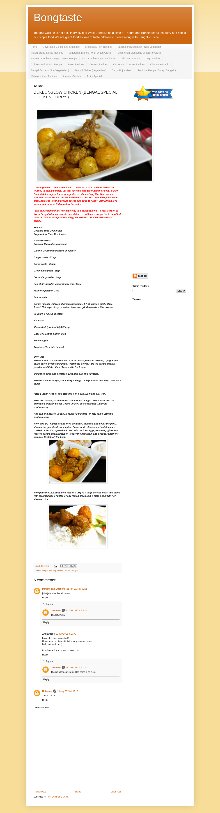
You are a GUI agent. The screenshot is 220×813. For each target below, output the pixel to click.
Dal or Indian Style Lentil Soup (99, 58)
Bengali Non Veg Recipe (52, 570)
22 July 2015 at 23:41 (66, 634)
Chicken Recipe (71, 570)
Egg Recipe (153, 58)
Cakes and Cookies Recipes (129, 64)
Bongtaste (58, 17)
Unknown (56, 610)
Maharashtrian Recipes (44, 76)
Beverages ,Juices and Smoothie (61, 46)
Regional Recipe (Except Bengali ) (157, 70)
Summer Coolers (71, 76)
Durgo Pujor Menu (122, 70)
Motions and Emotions (53, 589)
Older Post (116, 791)
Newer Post (40, 791)
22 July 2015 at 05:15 (76, 610)
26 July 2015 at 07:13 (67, 691)
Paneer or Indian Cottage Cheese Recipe (54, 58)
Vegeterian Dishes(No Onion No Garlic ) (140, 52)
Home (34, 46)
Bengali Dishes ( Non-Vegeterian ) (50, 70)
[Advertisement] (159, 162)
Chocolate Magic (159, 64)
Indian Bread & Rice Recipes (47, 52)
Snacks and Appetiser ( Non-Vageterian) (140, 46)
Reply (45, 597)
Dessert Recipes (98, 64)
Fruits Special (94, 76)
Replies (49, 604)
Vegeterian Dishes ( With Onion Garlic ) (90, 52)
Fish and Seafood (131, 58)
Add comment (42, 707)
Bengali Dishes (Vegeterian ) (90, 70)
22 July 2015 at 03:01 (77, 589)
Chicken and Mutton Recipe (46, 64)
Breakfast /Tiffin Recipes (98, 46)
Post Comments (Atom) (58, 797)
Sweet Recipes (75, 64)
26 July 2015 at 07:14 (76, 667)
